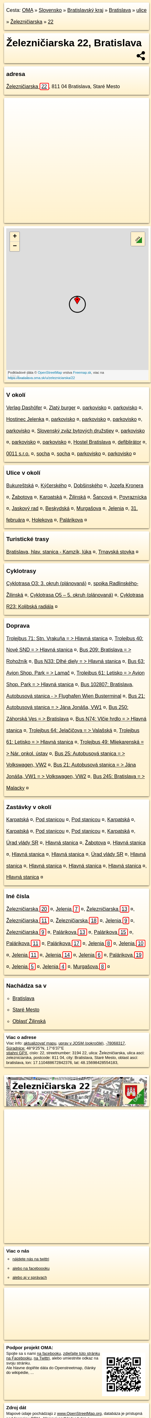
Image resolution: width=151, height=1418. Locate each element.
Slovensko (50, 10)
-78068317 (115, 1043)
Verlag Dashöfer (24, 407)
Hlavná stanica (61, 842)
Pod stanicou (50, 819)
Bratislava (120, 10)
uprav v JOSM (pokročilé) (80, 1043)
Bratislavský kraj (85, 10)
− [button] (15, 246)
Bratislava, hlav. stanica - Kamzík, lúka (48, 552)
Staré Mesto (25, 1009)
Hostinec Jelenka (25, 419)
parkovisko (94, 407)
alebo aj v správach (29, 1277)
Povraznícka (133, 497)
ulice (141, 10)
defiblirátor (129, 442)
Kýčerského (54, 485)
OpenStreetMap (50, 372)
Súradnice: (15, 1048)
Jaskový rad (25, 508)
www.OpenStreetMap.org (79, 1413)
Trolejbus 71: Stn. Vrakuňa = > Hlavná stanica (57, 638)
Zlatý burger (62, 407)
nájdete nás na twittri (30, 1259)
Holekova (42, 520)
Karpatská (51, 497)
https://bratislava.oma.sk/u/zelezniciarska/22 (41, 378)
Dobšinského (88, 485)
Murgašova (88, 508)
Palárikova (71, 520)
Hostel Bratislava (92, 442)
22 (50, 21)
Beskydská (57, 508)
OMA (27, 10)
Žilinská (77, 497)
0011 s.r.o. (18, 453)
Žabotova (22, 497)
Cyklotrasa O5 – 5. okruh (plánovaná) (71, 595)
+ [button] (15, 236)
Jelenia (116, 508)
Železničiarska (26, 21)
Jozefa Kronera (127, 485)
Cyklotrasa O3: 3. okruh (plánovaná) (46, 583)
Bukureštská (20, 485)
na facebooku (49, 1353)
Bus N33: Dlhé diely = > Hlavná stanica (77, 661)
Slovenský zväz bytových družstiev (75, 430)
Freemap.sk (82, 372)
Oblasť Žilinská (29, 1021)
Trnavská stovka (116, 552)
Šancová (102, 497)
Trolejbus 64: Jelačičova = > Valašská (70, 730)
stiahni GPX (16, 1053)
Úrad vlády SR (22, 842)
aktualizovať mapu (40, 1043)
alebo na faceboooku (31, 1268)
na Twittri (42, 1358)
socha (43, 453)
